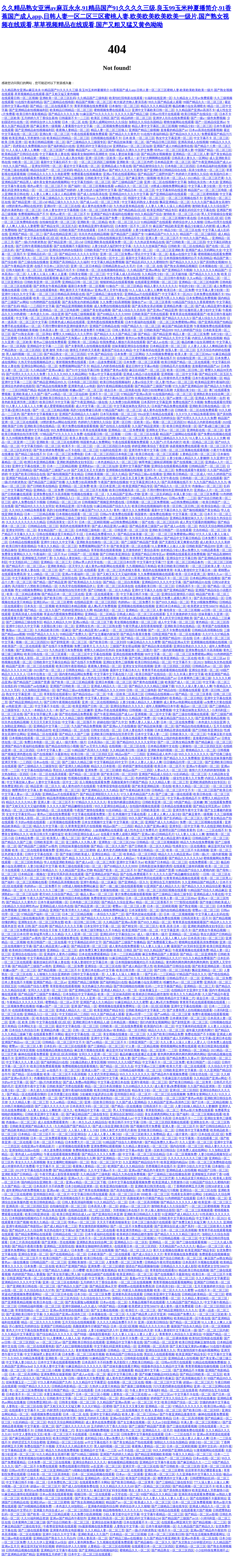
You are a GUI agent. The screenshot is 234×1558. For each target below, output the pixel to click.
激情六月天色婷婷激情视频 (207, 770)
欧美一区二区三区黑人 (216, 878)
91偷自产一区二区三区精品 (124, 286)
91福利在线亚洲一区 (158, 98)
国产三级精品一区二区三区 (106, 1046)
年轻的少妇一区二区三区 (195, 286)
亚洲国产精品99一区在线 (175, 638)
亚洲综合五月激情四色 (165, 882)
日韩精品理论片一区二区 (183, 978)
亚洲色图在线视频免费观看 (105, 322)
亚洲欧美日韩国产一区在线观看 (170, 530)
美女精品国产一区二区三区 (56, 530)
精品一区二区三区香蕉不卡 (154, 902)
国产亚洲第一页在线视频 (58, 1242)
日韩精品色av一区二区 (207, 666)
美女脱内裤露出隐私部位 (124, 802)
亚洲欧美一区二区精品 (92, 222)
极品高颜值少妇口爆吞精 (41, 1038)
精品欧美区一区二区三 (109, 610)
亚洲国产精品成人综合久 (22, 478)
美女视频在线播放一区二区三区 (135, 622)
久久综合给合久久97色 (39, 1290)
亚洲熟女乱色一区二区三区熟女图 (98, 626)
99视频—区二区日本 (15, 1486)
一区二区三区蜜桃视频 (203, 194)
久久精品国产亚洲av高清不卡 (195, 110)
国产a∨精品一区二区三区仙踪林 (66, 394)
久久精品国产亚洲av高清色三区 (169, 1102)
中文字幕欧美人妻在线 (54, 154)
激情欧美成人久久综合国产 (210, 206)
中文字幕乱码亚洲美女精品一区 (115, 1346)
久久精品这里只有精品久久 (39, 870)
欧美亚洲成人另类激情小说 (27, 138)
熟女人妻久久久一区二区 (145, 1490)
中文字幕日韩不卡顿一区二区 (140, 594)
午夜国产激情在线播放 (113, 482)
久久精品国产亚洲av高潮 (119, 922)
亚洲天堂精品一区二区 (119, 778)
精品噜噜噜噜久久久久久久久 (122, 1510)
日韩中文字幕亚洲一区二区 (80, 1118)
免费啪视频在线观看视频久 (80, 1066)
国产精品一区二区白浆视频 (121, 582)
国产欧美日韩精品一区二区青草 (190, 1082)
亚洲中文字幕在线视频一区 (189, 1006)
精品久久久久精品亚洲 (156, 106)
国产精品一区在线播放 (27, 1074)
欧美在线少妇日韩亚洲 (68, 818)
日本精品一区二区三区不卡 (36, 1134)
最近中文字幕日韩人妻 (122, 1374)
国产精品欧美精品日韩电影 (20, 1130)
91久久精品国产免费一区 (139, 718)
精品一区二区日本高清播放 (103, 1086)
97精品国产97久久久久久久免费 (61, 434)
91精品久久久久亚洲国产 (38, 498)
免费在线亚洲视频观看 (138, 278)
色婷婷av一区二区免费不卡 (136, 602)
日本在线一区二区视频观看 (115, 1370)
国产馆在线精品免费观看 (75, 714)
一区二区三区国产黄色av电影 (183, 1098)
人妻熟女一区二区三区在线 (128, 1394)
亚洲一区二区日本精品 (86, 266)
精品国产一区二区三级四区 (198, 234)
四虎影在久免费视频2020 (29, 146)
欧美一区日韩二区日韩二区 (185, 370)
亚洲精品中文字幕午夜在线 (27, 1238)
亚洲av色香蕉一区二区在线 (199, 1538)
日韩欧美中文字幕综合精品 (51, 662)
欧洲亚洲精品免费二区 (107, 318)
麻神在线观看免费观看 (33, 1054)
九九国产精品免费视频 (86, 726)
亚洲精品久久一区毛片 (157, 1430)
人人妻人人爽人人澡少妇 (164, 814)
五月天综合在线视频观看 (78, 1322)
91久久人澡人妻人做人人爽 (194, 686)
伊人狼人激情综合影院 (160, 1210)
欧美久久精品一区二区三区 (191, 786)
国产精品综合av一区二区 (89, 694)
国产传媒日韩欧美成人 (75, 854)
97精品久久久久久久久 (91, 802)
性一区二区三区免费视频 (26, 1390)
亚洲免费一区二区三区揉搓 (103, 770)
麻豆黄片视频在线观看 (89, 1050)
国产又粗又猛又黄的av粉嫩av (189, 1346)
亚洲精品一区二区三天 (56, 562)
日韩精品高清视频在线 (207, 630)
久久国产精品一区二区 (83, 1138)
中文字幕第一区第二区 (187, 514)
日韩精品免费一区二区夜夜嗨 (107, 518)
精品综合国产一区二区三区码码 (51, 170)
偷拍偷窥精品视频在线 (123, 1462)
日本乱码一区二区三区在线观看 (65, 1046)
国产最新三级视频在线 (136, 1386)
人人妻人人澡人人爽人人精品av (114, 858)
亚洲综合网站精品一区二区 (39, 366)
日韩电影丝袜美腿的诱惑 (155, 866)
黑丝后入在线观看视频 (68, 770)
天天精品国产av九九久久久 (177, 1246)
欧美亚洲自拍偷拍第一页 (116, 1186)
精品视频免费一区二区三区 (62, 790)
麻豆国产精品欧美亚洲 (168, 226)
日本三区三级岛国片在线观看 (151, 1222)
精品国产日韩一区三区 (213, 1170)
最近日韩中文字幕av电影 (142, 366)
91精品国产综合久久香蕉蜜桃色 (193, 302)
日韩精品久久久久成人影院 (178, 1266)
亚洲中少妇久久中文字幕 (18, 294)
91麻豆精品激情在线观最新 (20, 1494)
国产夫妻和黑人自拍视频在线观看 (88, 346)
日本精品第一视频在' (35, 158)
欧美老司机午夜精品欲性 (35, 730)
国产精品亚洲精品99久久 (50, 382)
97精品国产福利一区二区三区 (122, 410)
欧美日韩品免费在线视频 (163, 918)
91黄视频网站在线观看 (209, 1450)
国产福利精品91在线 (61, 146)
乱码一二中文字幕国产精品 (163, 986)
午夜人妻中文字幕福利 (144, 1390)
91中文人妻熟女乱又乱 (28, 1434)
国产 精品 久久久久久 (76, 858)
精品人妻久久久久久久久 (160, 286)
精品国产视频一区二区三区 (94, 102)
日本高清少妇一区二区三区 (206, 938)
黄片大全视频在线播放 (168, 1250)
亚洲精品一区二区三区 (62, 950)
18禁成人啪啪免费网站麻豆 (168, 186)
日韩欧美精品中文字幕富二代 (175, 998)
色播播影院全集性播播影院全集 (55, 1078)
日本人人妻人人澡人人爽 (145, 762)
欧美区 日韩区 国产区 (105, 118)
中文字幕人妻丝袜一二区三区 (104, 698)
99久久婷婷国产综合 (187, 330)
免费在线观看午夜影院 (190, 470)
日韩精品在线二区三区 (43, 526)
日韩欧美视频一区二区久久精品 (106, 474)
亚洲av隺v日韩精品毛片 (157, 834)
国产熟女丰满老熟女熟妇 (105, 278)
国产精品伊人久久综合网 (25, 1230)
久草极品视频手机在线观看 (147, 1302)
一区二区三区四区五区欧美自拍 (61, 218)
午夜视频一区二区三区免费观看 (146, 1438)
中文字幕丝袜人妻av (20, 782)
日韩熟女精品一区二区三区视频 (87, 670)
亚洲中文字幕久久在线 (147, 590)
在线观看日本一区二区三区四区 (136, 1246)
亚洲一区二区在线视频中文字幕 (165, 182)
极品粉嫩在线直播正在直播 (138, 1054)
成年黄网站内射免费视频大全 (25, 1190)
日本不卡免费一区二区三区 (137, 1338)
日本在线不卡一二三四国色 (27, 798)
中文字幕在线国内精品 (36, 770)
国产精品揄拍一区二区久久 (152, 1542)
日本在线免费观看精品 (94, 954)
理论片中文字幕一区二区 (151, 254)
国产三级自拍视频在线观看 (191, 714)
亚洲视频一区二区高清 (153, 1346)
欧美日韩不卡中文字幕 (54, 402)
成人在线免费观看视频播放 (89, 958)
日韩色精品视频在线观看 (22, 1550)
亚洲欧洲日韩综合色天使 (136, 1330)
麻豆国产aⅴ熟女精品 (73, 278)
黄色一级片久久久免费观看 (131, 510)
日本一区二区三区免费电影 (65, 454)
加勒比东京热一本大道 (203, 182)
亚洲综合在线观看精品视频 (169, 466)
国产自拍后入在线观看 (115, 426)
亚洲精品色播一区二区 (178, 306)
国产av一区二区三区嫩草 (76, 710)
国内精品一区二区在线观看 (54, 810)
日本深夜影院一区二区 (144, 910)
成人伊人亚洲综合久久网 (78, 1158)
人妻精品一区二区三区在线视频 (95, 618)
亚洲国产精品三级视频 (144, 130)
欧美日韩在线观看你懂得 (63, 678)
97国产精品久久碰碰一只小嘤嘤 (63, 1270)
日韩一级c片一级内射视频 (210, 854)
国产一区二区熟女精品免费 (175, 742)
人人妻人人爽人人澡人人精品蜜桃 (53, 194)
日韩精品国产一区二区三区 (207, 466)
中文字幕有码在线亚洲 (171, 190)
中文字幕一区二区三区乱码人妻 (37, 318)
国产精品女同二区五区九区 (59, 226)
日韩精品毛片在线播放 (175, 366)
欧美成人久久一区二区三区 (100, 1458)
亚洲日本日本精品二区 (171, 606)
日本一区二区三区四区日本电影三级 (109, 454)
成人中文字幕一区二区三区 (94, 406)
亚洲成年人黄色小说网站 (60, 954)
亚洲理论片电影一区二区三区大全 (38, 1058)
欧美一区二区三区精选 (48, 298)
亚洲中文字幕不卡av (130, 862)
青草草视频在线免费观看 (91, 106)
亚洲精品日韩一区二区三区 (80, 282)
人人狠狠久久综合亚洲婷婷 (51, 974)
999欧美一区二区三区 (155, 1194)
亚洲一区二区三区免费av (116, 254)
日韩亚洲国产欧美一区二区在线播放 (176, 634)
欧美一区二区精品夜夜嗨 (23, 594)
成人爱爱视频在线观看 (59, 406)
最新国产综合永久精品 (117, 350)
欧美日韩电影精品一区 (45, 1202)
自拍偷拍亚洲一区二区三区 (57, 222)
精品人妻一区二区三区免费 (191, 334)
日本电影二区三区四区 (180, 166)
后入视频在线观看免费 (131, 738)
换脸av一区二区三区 (19, 630)
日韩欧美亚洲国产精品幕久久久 (31, 1126)
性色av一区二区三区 (180, 382)
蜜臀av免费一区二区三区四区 (134, 998)
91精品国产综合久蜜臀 (33, 986)
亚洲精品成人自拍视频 (181, 1170)
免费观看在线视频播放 (86, 174)
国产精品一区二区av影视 (201, 1514)
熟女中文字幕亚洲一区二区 (174, 138)
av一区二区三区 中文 (146, 1402)
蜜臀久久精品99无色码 (99, 650)
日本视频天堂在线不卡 (63, 998)
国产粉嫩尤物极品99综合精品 (158, 1374)
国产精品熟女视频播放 (156, 154)
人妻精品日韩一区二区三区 (197, 454)
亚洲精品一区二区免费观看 (126, 430)
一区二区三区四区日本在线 (112, 446)
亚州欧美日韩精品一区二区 (147, 850)
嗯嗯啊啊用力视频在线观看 (103, 718)
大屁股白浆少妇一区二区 (190, 390)
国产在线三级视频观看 (80, 314)
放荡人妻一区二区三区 (180, 350)
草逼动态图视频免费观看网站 (63, 614)
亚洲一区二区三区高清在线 (115, 586)
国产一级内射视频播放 (169, 650)
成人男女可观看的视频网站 (198, 522)
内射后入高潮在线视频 (207, 338)
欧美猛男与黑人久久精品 (168, 298)
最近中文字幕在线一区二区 (81, 166)
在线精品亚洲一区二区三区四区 (95, 602)
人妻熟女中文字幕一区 (129, 1526)
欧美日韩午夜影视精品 (31, 114)
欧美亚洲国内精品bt (173, 1162)
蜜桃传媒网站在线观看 (178, 122)
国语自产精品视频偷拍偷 (142, 1266)
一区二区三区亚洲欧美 (169, 250)
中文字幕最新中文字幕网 (28, 578)
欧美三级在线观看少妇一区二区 (80, 866)
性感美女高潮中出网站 (186, 1194)
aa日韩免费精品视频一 (186, 502)
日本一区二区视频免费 (181, 1154)
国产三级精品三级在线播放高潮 (23, 918)
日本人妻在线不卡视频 (138, 730)
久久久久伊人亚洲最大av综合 (47, 1542)
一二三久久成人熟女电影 (67, 158)
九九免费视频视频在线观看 (156, 574)
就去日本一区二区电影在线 (122, 390)
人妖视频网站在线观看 (107, 830)
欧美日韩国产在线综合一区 (199, 114)
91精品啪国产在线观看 (156, 222)
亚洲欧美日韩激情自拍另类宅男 (65, 590)
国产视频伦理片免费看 (145, 1126)
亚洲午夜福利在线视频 (77, 1090)
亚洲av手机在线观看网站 (119, 174)
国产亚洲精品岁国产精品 (102, 874)
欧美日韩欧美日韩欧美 (173, 566)
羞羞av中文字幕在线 (143, 1278)
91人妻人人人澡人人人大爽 (24, 406)
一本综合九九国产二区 (109, 914)
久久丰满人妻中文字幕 (188, 674)
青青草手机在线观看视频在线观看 (164, 670)
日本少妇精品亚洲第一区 (81, 1186)
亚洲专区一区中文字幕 (184, 826)
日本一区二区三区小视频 (44, 1370)
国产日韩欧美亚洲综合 (115, 554)
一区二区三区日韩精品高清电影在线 (60, 294)
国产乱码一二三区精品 (160, 974)
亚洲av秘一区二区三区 (62, 1190)
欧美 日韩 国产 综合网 (33, 926)
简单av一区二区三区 (81, 1222)
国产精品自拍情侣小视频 (62, 746)
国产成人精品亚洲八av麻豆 (110, 526)
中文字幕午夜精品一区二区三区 (162, 1514)
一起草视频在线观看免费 (63, 822)
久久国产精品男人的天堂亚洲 (29, 538)
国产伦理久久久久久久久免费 (26, 374)
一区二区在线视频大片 (128, 1410)
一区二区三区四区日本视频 (128, 630)
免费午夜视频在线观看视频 (210, 1014)
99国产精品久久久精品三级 (158, 1494)
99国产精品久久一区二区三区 (203, 102)
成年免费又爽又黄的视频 (95, 950)
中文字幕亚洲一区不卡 (176, 930)
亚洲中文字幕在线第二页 (28, 466)
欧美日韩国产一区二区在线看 (47, 942)
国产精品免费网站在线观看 (33, 1234)
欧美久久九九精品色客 (185, 994)
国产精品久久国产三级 (74, 734)
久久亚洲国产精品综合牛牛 (141, 1162)
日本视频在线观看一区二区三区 (77, 514)
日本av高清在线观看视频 (205, 130)
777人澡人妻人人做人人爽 (211, 1482)
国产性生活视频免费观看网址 (206, 1534)
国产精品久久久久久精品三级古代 (177, 1234)
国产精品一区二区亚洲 (84, 774)
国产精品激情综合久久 (148, 166)
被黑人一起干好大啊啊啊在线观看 (147, 158)
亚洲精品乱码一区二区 (42, 254)
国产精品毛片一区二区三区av (26, 566)
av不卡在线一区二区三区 (81, 450)
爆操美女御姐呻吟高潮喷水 (89, 154)
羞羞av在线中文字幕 (183, 254)
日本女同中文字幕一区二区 (102, 926)
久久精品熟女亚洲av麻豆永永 (21, 1270)
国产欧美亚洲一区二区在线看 (130, 546)
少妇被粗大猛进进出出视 (96, 1094)
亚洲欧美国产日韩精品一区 (110, 538)
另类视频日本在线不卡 (160, 1166)
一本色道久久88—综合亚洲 (45, 314)
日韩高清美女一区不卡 (62, 522)
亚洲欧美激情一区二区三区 (86, 1262)
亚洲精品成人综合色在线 (56, 906)
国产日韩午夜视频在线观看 (34, 246)
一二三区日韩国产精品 (21, 390)
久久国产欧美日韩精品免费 (165, 1034)
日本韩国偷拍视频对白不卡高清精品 (187, 258)
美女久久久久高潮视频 (30, 1162)
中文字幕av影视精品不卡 (184, 798)
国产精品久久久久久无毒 (65, 926)
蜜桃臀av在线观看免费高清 (28, 998)
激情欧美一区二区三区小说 (181, 214)
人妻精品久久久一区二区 (128, 918)
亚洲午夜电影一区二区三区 (149, 1082)
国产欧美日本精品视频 (75, 318)
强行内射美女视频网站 (155, 1022)
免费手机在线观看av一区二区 (21, 326)
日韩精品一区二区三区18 (63, 502)
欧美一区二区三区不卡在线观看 (66, 1434)
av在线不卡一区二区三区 (63, 1070)
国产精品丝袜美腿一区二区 (126, 142)
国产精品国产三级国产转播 (153, 386)
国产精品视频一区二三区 (209, 1522)
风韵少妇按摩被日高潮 (157, 390)
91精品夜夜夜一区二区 (216, 550)
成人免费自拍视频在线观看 (112, 306)
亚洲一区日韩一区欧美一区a (104, 158)
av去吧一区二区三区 (53, 1130)
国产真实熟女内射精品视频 (80, 302)
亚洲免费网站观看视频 (106, 1146)
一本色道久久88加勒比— (69, 1506)
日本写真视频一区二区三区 (118, 414)
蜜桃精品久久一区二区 (201, 750)
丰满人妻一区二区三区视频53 (137, 1238)
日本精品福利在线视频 (212, 166)
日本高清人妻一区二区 (54, 330)
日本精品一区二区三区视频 (128, 1534)
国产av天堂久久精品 (93, 746)
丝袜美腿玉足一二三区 (154, 990)
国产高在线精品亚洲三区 (60, 234)
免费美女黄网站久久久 (17, 554)
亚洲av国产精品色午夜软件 (147, 1170)
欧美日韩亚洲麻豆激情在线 (112, 1090)
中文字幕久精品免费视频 (107, 262)
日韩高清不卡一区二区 (191, 586)
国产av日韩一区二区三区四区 (98, 878)
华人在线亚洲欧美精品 (216, 826)
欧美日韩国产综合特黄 (68, 1438)
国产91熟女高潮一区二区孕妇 (32, 334)
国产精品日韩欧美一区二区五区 (201, 1374)
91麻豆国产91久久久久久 (96, 114)
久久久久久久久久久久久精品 (25, 522)
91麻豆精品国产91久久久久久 (129, 958)
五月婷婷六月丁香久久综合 (109, 1426)
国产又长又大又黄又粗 (128, 1406)
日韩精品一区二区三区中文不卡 (172, 790)
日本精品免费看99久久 (101, 534)
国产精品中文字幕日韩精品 (182, 538)
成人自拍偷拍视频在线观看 (109, 458)
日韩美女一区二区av (101, 738)
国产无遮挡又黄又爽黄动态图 (178, 542)
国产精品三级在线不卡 (30, 454)
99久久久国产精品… (16, 166)
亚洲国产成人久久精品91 (161, 822)
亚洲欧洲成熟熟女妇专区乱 (75, 462)
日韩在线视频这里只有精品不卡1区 (120, 238)
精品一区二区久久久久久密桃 (41, 1322)
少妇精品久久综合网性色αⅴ (149, 498)
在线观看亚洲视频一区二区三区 (156, 282)
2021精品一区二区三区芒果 (205, 178)
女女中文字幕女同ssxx (80, 198)
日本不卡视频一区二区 (212, 1198)
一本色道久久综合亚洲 (210, 722)
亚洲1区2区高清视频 (63, 1054)
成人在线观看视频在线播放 (27, 678)
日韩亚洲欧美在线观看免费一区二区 (108, 242)
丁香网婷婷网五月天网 (188, 1186)
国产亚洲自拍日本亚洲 (107, 1214)
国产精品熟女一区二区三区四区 (65, 354)
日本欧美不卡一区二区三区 (24, 1394)
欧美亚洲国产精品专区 (162, 210)
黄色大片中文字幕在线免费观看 (27, 1330)
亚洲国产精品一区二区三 (25, 234)
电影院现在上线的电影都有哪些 (169, 738)
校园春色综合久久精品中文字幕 (162, 1366)
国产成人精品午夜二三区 (98, 838)
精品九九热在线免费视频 (197, 842)
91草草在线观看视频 (93, 430)
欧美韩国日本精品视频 (71, 606)
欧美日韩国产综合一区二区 (179, 1402)
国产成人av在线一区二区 (163, 342)
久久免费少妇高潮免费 (81, 482)
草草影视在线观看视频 (106, 550)
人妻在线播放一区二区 (30, 698)
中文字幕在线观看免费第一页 (91, 814)
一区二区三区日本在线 (57, 1294)
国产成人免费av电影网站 (79, 1082)
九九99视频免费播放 (159, 354)
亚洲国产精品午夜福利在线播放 (112, 214)
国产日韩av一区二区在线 (148, 1058)
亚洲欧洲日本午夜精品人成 (91, 1022)
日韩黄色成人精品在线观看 (67, 322)
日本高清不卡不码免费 (33, 338)
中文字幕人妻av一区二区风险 (21, 794)
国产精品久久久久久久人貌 (178, 1202)
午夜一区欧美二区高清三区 (125, 694)
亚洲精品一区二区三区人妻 (191, 154)
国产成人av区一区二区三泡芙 (100, 202)
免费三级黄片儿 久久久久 (91, 646)
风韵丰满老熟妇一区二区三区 (21, 210)
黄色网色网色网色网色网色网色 (187, 962)
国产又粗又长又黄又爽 (128, 478)
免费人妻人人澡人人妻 (144, 722)
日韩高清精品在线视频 (31, 638)
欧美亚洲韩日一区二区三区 (135, 1274)
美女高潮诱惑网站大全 (160, 1114)
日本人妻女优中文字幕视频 (60, 210)
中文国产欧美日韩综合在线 (27, 474)
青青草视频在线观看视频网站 (72, 658)
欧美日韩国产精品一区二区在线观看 (186, 362)
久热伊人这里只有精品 (104, 1386)
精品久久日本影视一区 (106, 766)
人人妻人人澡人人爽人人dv (168, 938)
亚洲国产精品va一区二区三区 (113, 978)
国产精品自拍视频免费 (51, 386)
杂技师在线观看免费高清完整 (32, 178)
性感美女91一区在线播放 (189, 846)
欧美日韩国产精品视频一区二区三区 (90, 298)
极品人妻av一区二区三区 (96, 894)
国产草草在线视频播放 (74, 1098)
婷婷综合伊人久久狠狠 (45, 122)
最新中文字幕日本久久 (166, 510)
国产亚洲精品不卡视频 (177, 270)
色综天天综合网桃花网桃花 (66, 1422)
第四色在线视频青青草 (75, 526)
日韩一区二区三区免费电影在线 (210, 1162)
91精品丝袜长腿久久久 (150, 398)
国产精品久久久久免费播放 (181, 758)
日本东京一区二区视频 (39, 606)
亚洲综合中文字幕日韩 (181, 558)
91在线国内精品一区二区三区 (172, 394)
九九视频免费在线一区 (111, 198)
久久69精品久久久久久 (138, 1086)
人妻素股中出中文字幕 (77, 126)
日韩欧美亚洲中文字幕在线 (31, 430)
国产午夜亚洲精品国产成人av (212, 162)
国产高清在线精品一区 (209, 598)
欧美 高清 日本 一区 (173, 926)
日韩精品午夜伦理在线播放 (162, 1262)
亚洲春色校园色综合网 (103, 1506)
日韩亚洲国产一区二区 (144, 1042)
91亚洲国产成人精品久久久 (162, 886)
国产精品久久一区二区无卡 (172, 486)
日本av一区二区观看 (129, 1474)
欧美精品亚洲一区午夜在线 (74, 506)
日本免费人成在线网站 (192, 1150)
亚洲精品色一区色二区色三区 (104, 1478)
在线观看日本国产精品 (126, 1498)
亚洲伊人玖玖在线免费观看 (171, 118)
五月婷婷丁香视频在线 (45, 858)
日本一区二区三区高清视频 (178, 1230)
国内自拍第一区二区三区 (187, 1146)
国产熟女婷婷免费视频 (48, 450)
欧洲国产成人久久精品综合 (126, 1166)
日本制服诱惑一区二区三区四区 (106, 818)
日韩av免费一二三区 (182, 498)
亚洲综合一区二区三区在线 (103, 966)
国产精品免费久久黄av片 (183, 1058)
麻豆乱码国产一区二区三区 (147, 370)
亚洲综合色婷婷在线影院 (65, 250)
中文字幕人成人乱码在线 (123, 274)
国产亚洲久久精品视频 (74, 766)
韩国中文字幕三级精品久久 (45, 198)
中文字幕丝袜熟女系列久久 (131, 406)
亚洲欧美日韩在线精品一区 (207, 406)
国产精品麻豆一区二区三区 (213, 742)
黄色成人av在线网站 (28, 1154)
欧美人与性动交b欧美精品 (77, 238)
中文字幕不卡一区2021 (177, 294)
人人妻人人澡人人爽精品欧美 (207, 346)
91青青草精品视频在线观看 (181, 878)
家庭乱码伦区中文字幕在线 (197, 210)
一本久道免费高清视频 (56, 1150)
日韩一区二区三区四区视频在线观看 (162, 890)
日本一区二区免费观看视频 (100, 598)
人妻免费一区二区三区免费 (124, 1262)
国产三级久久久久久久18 (51, 1106)
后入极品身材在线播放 (132, 678)
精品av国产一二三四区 (130, 754)
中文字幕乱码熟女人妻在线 (140, 202)
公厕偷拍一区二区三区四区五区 (200, 746)
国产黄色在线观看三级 (148, 682)
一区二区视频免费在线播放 (112, 126)
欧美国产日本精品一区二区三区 (166, 862)
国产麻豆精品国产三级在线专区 (87, 1114)
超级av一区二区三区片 (135, 1206)
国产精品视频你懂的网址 (69, 1170)
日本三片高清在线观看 (25, 1242)
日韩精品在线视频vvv (159, 694)
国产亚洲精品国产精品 (178, 590)
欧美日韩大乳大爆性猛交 (47, 834)
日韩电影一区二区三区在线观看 (201, 478)
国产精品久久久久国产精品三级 (115, 334)
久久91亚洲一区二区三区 (69, 738)
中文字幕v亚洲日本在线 (215, 1038)
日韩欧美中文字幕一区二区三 (104, 178)
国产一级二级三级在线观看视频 (121, 886)
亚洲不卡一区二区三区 (104, 394)
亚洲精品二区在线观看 (42, 734)
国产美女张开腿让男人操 (41, 714)
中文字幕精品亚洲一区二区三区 (48, 958)
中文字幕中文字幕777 (151, 562)
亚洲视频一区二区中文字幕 (179, 374)
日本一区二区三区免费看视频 (192, 1502)
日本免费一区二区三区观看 (141, 362)
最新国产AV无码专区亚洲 (188, 946)
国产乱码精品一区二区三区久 (183, 818)
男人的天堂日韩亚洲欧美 (176, 618)
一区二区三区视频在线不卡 (184, 198)
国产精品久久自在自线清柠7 (110, 498)
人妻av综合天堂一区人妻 (148, 382)
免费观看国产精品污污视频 (160, 1190)
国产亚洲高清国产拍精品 (215, 322)
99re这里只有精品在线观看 (156, 414)
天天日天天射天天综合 (45, 722)
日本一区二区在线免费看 (177, 722)
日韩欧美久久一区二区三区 (30, 258)
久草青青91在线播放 (66, 1458)
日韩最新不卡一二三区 (74, 118)
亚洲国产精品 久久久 (62, 638)
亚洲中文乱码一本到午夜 (215, 1446)
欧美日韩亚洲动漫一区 (182, 426)
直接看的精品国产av (174, 130)
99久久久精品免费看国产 (199, 958)
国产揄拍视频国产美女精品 (65, 474)
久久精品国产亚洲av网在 (143, 270)
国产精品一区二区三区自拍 (139, 638)
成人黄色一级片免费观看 (177, 1306)
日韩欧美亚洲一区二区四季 (42, 282)
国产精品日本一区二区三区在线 (62, 594)
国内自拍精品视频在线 (175, 910)
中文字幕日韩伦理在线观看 (89, 1194)
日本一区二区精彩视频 (94, 522)
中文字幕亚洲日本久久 (145, 482)
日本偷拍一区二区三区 (124, 106)
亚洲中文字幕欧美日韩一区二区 (153, 110)
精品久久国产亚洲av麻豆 (151, 826)
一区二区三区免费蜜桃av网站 (177, 322)
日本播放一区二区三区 (104, 1434)
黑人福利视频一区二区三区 (24, 354)
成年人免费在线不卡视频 (28, 502)
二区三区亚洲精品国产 (56, 1470)
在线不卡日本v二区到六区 (51, 266)
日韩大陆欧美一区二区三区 (24, 270)
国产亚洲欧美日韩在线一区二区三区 (31, 1286)
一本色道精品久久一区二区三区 (116, 462)
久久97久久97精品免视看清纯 (195, 414)
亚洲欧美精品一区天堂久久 (66, 566)
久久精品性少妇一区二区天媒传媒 (165, 274)
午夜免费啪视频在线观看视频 (38, 278)
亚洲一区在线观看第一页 (102, 594)
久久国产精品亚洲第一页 (148, 426)
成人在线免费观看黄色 (53, 1122)
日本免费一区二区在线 (39, 1266)
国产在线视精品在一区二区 (68, 1254)
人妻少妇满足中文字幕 (42, 866)
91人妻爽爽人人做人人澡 (168, 546)
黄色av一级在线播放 (15, 1262)
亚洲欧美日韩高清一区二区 (106, 1518)
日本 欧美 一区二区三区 (139, 138)
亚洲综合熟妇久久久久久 (190, 646)
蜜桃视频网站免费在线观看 (20, 310)
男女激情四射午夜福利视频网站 (198, 1350)
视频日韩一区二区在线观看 (92, 1494)
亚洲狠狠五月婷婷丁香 (37, 558)
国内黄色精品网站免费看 (75, 674)
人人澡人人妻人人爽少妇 (104, 1134)
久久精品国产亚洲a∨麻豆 (47, 370)
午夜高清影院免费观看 (150, 978)
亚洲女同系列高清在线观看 (65, 874)
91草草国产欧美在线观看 (148, 558)
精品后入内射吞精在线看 (107, 366)
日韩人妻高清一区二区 (127, 330)
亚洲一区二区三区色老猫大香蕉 (119, 570)
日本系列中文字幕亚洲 (156, 402)
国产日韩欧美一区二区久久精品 (109, 590)
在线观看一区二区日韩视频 (142, 318)
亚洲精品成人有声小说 (162, 754)
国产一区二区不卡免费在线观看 (169, 630)
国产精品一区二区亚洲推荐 (198, 954)
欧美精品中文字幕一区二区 (93, 1110)
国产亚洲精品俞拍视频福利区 (28, 110)
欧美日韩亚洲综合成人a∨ (82, 834)
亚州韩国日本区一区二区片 (132, 1094)
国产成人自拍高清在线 (92, 194)
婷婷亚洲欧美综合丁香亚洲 (150, 446)
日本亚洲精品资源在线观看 (172, 730)
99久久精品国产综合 (148, 214)
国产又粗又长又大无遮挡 (88, 470)
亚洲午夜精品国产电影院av (24, 1226)
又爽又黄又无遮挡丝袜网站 (118, 1138)
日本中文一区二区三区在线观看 (89, 1554)
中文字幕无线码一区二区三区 (91, 182)
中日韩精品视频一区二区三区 (178, 1238)
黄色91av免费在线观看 (140, 338)
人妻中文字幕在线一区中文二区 (103, 258)
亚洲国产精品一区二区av (50, 982)
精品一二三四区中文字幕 (38, 306)
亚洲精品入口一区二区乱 (72, 498)
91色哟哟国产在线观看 (45, 302)
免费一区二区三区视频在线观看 (201, 822)
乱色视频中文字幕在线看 (129, 814)
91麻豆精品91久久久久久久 (83, 1366)
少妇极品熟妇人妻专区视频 (88, 1062)
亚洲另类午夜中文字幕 (144, 450)
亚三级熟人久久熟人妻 (27, 718)
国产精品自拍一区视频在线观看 (179, 690)
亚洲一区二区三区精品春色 (185, 562)
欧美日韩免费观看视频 (45, 1066)
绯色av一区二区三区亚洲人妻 (174, 150)
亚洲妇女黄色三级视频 (118, 662)
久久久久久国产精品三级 (131, 114)
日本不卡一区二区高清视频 (97, 1238)
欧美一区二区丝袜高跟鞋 (114, 994)
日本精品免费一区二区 (30, 838)
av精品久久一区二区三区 (132, 186)
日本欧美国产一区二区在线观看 (109, 1254)
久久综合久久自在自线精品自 (148, 518)
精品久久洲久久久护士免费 (134, 150)
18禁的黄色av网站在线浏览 (24, 206)
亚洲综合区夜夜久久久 (160, 1350)
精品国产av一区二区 (130, 418)
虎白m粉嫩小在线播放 (134, 1398)
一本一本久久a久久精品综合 (88, 1122)
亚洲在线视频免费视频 (128, 654)
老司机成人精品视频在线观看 (138, 618)
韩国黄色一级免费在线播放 (153, 514)
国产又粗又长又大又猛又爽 (62, 1406)
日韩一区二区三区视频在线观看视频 (184, 450)
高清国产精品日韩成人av (116, 1118)
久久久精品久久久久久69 (116, 1486)
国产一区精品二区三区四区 (153, 1486)
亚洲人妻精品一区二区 (45, 1118)
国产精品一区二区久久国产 (42, 610)
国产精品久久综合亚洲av (118, 902)
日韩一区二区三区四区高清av (92, 1030)
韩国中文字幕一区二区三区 (146, 198)
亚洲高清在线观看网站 (24, 1350)
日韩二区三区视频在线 (135, 578)
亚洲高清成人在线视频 (193, 142)
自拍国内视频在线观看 (144, 806)
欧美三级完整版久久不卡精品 (101, 930)
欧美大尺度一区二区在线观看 (186, 1066)
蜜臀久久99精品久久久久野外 (72, 334)
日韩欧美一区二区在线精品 (186, 246)
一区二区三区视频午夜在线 (178, 218)
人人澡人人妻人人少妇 (83, 1130)
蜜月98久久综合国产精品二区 (59, 894)
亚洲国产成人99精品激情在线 (173, 146)
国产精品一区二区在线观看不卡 (51, 106)
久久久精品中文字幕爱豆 (212, 1278)
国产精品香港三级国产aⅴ (146, 526)
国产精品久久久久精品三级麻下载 (151, 686)
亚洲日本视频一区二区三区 (113, 682)
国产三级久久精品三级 (77, 762)
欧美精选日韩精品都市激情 (27, 950)
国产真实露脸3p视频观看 (81, 1302)
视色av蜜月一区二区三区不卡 (47, 186)
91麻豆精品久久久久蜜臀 (144, 642)
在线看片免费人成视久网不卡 (172, 598)
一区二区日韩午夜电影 (170, 278)
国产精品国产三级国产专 (127, 234)
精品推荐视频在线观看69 (63, 798)
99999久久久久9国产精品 (124, 1062)
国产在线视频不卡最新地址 (72, 246)
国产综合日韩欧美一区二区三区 (33, 758)
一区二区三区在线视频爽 (169, 1094)
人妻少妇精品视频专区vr (214, 1154)
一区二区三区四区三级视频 (97, 162)
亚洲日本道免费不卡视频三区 (91, 330)
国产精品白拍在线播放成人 (193, 726)
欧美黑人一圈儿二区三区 (63, 838)
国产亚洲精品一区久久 (133, 882)
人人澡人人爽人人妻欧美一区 (70, 538)
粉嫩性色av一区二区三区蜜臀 (183, 982)
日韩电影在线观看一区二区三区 (145, 1358)
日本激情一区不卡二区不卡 (133, 226)
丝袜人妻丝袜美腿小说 (124, 154)
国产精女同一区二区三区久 (140, 926)
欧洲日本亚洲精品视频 (39, 462)
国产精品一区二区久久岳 (116, 1066)
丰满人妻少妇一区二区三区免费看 (196, 494)
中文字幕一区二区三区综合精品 (143, 1154)
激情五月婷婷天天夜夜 (85, 350)
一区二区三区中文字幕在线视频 (90, 654)
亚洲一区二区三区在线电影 (60, 1282)
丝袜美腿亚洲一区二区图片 (134, 650)
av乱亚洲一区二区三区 (106, 1466)
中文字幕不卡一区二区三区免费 (164, 1062)
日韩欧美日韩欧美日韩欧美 (130, 938)
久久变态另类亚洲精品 (103, 1074)
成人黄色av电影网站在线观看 (105, 566)
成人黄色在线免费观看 (124, 946)
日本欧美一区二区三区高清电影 (49, 1474)
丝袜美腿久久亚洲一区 (213, 614)
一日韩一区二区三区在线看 (140, 434)
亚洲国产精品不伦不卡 (59, 270)
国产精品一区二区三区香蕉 (193, 694)
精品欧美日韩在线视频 (53, 390)
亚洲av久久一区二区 (81, 1178)
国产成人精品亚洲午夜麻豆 (213, 306)
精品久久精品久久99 (57, 622)
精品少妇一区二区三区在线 (182, 230)
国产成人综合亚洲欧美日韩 (110, 1126)
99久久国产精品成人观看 (165, 102)
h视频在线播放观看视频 (88, 1470)
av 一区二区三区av (48, 1342)
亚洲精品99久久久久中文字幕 (129, 194)
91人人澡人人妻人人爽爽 (22, 150)
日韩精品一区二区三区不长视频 (86, 490)
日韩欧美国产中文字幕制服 (102, 250)
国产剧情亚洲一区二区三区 (69, 642)
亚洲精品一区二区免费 (74, 486)
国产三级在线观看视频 (191, 1242)
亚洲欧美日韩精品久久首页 (65, 418)
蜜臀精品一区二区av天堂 (62, 1002)
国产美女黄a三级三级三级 (92, 1498)
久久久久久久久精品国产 (210, 270)
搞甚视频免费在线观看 (185, 446)
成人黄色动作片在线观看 (78, 786)
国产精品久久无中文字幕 (173, 338)
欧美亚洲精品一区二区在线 (178, 658)
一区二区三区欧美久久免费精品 (144, 1134)
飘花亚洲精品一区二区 (174, 202)
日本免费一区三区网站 (129, 354)
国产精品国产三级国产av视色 (37, 846)
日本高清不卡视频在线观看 (200, 1262)
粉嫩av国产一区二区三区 (86, 390)
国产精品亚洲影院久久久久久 (99, 794)
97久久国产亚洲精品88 (187, 386)
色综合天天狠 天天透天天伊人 (59, 930)
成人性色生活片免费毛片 (98, 678)
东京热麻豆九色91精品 (97, 986)
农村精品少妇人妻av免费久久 (180, 550)
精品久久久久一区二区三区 (166, 1030)
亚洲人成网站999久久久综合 (108, 122)
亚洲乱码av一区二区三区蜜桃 (53, 602)
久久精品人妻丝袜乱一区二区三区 (77, 558)
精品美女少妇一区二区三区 (150, 1090)
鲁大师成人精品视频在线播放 (101, 798)
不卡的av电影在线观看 (30, 822)
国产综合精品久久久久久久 (54, 1334)
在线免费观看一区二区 (204, 862)
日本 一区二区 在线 (75, 122)
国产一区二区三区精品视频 (51, 410)
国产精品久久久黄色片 (124, 134)
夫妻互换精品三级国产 (59, 1394)
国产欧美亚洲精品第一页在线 (151, 786)
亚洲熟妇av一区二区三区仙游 (132, 146)
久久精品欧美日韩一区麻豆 (53, 630)
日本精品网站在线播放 (205, 578)
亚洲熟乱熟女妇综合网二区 (212, 394)
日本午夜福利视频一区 (207, 378)
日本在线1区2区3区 (210, 218)
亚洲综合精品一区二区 (107, 854)
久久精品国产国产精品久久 (72, 1126)
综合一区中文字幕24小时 (107, 378)
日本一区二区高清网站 (24, 1374)
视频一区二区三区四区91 (169, 422)
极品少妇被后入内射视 (200, 226)
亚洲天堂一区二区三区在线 (140, 1466)
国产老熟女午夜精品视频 (50, 286)
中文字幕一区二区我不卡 (78, 722)
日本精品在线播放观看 (24, 542)
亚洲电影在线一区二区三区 (205, 430)
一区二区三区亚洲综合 (71, 1134)
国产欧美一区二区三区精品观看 (72, 682)
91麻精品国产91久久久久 (162, 234)
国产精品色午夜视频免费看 (169, 1074)
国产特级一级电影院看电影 (92, 1334)
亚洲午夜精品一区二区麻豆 (98, 882)
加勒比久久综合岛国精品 (145, 122)
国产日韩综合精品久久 (215, 1126)
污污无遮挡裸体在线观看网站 (172, 1386)
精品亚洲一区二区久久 (45, 786)
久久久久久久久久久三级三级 (44, 890)
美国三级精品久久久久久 (171, 438)
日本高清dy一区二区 (101, 742)
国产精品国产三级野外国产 (156, 174)
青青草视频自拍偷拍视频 (202, 1366)
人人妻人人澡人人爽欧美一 (124, 974)
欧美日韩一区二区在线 (30, 418)
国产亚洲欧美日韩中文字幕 (24, 1314)
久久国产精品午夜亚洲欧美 (162, 1538)
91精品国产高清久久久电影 (90, 750)
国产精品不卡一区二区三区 (170, 578)
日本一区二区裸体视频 (172, 1338)
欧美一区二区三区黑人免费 (20, 218)
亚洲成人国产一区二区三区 (99, 1070)
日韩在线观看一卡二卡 (213, 1426)
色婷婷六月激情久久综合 (192, 174)
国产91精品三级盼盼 (84, 1454)
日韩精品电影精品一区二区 (69, 1386)
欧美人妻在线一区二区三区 (88, 438)
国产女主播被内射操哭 (104, 634)
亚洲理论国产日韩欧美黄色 (177, 830)
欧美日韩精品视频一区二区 (47, 142)
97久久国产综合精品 (116, 1018)
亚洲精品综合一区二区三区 (140, 218)
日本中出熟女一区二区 (42, 674)
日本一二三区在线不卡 (212, 830)
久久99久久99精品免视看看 (27, 510)
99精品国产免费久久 (73, 634)
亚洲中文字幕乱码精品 (105, 1414)
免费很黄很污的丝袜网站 (107, 898)
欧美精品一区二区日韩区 (186, 698)
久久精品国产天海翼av (65, 338)
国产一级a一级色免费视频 (208, 118)
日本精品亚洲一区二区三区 (172, 162)
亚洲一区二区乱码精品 (156, 494)
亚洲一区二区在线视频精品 (100, 702)
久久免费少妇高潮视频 (115, 302)
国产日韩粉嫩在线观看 (17, 494)
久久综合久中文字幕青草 (145, 758)
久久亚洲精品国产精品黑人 (200, 882)
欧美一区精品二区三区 (198, 442)
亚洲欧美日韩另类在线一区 (153, 1186)
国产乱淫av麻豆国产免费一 (102, 218)
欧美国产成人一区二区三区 (183, 682)
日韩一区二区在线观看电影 (39, 290)
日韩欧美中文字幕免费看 (192, 1130)
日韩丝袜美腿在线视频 (74, 846)
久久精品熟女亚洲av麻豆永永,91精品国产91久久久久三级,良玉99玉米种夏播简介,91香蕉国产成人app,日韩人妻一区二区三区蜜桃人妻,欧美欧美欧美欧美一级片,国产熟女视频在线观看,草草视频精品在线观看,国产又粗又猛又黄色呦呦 (116, 16)
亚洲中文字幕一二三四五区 (109, 1038)
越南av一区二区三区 (98, 1410)
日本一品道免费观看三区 (105, 362)
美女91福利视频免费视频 (92, 1430)
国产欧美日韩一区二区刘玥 (62, 598)
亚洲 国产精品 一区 (84, 1006)
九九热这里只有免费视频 (65, 650)
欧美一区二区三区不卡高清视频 (187, 850)
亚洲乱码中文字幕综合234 (93, 146)
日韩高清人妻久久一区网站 (189, 158)
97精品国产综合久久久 (191, 974)
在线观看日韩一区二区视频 (20, 98)
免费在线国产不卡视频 (188, 402)
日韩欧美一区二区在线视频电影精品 (101, 270)
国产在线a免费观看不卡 (136, 874)
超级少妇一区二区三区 (204, 1442)
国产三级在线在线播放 (33, 262)
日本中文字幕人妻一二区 (151, 734)
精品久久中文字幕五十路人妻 (110, 1058)
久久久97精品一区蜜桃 (97, 1406)
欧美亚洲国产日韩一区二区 (90, 706)
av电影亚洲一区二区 (19, 706)
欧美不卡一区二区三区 (77, 446)
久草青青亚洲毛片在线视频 (83, 826)
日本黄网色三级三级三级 (194, 678)
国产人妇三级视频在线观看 (74, 1346)
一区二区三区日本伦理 (120, 562)
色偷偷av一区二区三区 (207, 486)
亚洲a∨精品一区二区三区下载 (93, 622)
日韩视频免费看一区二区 (163, 1298)
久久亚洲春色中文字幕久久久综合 (199, 1474)
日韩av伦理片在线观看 (165, 114)
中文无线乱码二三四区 (24, 562)
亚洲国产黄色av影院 (114, 370)
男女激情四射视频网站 (94, 1226)
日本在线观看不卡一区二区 (141, 1522)
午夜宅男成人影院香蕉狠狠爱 (143, 626)
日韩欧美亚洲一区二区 (137, 250)
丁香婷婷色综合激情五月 (28, 1338)
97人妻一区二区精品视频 (142, 1046)
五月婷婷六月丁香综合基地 (39, 118)
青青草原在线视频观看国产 (188, 314)
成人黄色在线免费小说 (97, 206)
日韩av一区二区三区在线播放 (32, 1198)
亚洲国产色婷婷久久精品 (110, 758)
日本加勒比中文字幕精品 (79, 994)
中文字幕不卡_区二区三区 (211, 138)
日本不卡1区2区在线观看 (114, 230)
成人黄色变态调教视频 (112, 850)
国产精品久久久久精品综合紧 (201, 886)
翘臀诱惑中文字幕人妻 (27, 790)
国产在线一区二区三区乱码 (160, 522)
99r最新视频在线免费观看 (95, 1526)
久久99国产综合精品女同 (85, 1018)
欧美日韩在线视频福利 (115, 382)
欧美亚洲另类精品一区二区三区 (138, 1230)
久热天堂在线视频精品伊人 (36, 362)
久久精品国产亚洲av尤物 (123, 494)
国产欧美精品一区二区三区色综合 (56, 1298)
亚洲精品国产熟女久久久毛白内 (54, 1538)
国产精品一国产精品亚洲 (154, 334)
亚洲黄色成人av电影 (81, 386)
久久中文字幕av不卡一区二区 (107, 1170)
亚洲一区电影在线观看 (74, 1218)
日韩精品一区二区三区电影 (125, 1350)
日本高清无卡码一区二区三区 (90, 1106)
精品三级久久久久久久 (63, 202)
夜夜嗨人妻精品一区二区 (72, 130)
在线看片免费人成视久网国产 (120, 834)
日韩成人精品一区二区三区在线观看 (65, 378)
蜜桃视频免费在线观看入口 (112, 110)
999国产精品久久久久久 (43, 634)
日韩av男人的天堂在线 (88, 562)
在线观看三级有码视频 (188, 866)
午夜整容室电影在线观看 (113, 786)
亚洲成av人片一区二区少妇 (212, 490)
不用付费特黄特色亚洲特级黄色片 (65, 326)
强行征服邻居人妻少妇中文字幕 (199, 310)
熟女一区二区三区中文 (106, 1162)
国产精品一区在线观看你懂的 (26, 1094)
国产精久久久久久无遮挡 (125, 170)
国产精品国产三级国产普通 (31, 682)
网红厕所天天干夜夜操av (76, 290)
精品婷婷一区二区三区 (136, 118)
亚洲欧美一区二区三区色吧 (135, 162)
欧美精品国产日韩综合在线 (20, 154)
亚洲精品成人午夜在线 (116, 166)
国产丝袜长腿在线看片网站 (121, 1366)
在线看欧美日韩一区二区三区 (154, 586)
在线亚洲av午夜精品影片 (37, 1146)
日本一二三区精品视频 (62, 466)
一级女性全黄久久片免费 (187, 778)
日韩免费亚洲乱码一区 (42, 1402)
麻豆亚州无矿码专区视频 (22, 378)
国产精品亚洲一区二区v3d (29, 202)
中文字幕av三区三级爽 (150, 1066)
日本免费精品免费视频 (201, 298)
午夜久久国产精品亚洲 (42, 898)
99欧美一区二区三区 (25, 162)
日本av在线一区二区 (46, 762)
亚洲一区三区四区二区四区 (172, 666)
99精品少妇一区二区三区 (195, 126)
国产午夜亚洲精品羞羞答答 (178, 1414)
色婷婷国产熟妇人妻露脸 (152, 778)
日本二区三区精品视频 (77, 914)
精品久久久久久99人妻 (21, 802)
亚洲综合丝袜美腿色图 (216, 758)
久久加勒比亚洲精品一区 (38, 690)
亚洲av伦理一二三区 (139, 1014)
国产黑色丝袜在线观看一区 (144, 914)
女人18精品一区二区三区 (44, 574)
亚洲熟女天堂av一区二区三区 (165, 430)
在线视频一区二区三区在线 (127, 746)
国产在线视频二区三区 (188, 462)
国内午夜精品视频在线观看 (115, 386)
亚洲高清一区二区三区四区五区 (27, 1206)
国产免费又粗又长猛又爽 (189, 1222)
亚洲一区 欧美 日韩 (22, 1022)
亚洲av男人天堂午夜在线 (111, 290)
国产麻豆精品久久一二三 (194, 1462)
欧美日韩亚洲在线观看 (77, 978)
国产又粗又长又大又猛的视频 (116, 574)
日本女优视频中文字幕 (97, 822)
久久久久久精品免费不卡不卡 (116, 1322)
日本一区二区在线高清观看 (48, 774)
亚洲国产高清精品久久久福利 (69, 262)
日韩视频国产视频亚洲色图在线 (103, 502)
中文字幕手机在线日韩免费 (65, 698)
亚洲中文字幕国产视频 (134, 466)
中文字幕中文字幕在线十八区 (114, 674)
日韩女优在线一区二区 (106, 730)
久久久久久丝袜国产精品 (150, 246)
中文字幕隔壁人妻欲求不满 (42, 1354)
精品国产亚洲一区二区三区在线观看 (30, 666)
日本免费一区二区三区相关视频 (83, 1354)
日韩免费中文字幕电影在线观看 (142, 1434)
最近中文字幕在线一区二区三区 (77, 1026)
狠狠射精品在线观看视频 (116, 282)
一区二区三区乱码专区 (17, 450)
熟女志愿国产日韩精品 (216, 934)
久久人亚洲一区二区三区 (81, 934)
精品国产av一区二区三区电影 (95, 150)
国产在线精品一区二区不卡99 (53, 618)
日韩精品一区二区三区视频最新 (157, 842)
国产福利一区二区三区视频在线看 (91, 186)
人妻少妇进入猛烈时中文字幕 (97, 190)
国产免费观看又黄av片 (162, 942)
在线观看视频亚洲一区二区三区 (33, 1010)
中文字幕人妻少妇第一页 (205, 186)
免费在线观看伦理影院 (74, 1466)
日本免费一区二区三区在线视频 (92, 1250)
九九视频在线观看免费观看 (115, 1542)
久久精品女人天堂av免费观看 (193, 98)
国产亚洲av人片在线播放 (119, 726)
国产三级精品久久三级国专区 (86, 142)
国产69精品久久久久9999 (113, 314)
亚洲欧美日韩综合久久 (54, 398)
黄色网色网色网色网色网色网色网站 (66, 830)
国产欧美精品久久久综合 (85, 582)
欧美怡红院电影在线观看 (126, 98)
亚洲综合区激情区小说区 (178, 594)
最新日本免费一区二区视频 (86, 286)
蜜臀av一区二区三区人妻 (57, 478)
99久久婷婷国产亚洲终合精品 (172, 1450)
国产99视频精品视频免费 (35, 1506)
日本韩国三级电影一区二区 (94, 530)
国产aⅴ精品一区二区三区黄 (172, 1014)
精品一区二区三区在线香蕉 (179, 1390)
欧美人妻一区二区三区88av (193, 354)
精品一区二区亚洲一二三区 (159, 1050)
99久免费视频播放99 (64, 430)
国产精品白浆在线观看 (157, 646)
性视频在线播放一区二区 (88, 494)
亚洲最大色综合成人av (48, 1510)
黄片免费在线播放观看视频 (80, 426)
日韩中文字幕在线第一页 (41, 854)
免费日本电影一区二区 (39, 742)
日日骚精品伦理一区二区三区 (183, 762)
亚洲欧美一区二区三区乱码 (57, 98)
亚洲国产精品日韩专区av (148, 554)
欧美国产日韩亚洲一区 (141, 1478)
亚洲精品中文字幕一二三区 (45, 346)
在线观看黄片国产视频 (17, 618)
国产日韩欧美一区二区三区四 (185, 242)
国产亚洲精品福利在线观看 (168, 194)
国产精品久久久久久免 (63, 114)
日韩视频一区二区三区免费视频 (148, 502)
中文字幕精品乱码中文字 (110, 762)
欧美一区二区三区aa (211, 658)
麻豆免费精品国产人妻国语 (160, 954)
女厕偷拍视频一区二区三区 (118, 890)
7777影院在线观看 (186, 902)
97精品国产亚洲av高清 (136, 394)
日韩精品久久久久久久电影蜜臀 (48, 174)
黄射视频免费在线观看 (71, 362)
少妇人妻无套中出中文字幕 (121, 1514)
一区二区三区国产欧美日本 (213, 790)
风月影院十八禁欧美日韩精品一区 (35, 586)
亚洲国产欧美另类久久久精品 (69, 910)
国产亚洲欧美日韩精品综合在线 (165, 170)
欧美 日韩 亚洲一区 (14, 142)
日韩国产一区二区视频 (83, 554)
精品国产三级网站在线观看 (178, 434)
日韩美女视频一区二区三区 (87, 274)
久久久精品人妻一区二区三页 (168, 782)
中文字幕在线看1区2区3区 (41, 238)
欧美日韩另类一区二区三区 (134, 970)
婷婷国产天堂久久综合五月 (169, 1398)
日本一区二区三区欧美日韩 (98, 210)
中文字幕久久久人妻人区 (22, 1062)
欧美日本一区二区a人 (171, 178)
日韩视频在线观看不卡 (106, 138)
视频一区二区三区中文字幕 (163, 1382)
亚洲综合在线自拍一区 (27, 954)
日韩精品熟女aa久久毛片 (118, 266)
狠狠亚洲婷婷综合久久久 (57, 1350)
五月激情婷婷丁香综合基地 (141, 550)
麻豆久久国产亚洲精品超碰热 (140, 1078)
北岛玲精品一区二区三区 (209, 530)
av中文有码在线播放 (202, 1398)
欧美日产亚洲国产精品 (71, 1266)
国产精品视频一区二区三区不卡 (59, 970)
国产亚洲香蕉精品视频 (210, 718)
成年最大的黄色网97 (199, 1030)
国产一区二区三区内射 (45, 1158)
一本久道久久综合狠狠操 (44, 1090)
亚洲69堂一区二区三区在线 (62, 206)
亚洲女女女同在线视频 (138, 666)
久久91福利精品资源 (69, 358)
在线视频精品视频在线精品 (54, 1050)
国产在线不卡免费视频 (57, 646)
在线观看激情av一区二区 (28, 1070)
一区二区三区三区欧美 (212, 1314)
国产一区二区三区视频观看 (194, 1210)
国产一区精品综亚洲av (210, 122)
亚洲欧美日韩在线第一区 (18, 1018)
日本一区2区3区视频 (156, 1006)
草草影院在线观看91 (57, 694)
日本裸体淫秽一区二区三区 (188, 1018)
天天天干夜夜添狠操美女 (113, 1222)
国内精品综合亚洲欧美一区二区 (42, 1182)
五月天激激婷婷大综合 (182, 614)
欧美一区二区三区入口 (124, 222)
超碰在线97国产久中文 (112, 722)
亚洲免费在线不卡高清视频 (51, 494)
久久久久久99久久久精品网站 (67, 374)
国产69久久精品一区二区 (172, 602)
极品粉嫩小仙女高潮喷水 (189, 106)
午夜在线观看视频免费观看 (89, 134)
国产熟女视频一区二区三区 (197, 906)
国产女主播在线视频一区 (107, 1310)
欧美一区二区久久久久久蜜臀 (174, 1290)
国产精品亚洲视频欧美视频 (74, 306)
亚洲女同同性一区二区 (47, 166)
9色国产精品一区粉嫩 (188, 802)
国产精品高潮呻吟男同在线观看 (140, 878)
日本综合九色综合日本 (24, 1030)
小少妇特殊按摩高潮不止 (212, 1550)
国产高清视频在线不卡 (176, 482)
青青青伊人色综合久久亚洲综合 (180, 1334)
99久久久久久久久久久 (193, 754)
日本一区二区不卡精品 (86, 398)
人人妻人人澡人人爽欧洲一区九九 (50, 1110)
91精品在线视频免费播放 (209, 1362)
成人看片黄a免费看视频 (170, 1086)
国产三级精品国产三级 (127, 182)
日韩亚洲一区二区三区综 (131, 530)
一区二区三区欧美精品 (27, 862)
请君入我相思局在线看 (72, 1278)
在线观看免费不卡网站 (48, 1034)
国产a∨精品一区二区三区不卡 (106, 1042)
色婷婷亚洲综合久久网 (77, 610)
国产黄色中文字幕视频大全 (39, 414)
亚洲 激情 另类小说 (55, 350)
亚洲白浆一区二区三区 (54, 134)
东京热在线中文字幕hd (59, 1230)
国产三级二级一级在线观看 (173, 794)
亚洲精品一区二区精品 (100, 614)
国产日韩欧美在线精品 (42, 486)
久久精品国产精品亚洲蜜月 (20, 398)
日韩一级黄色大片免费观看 (86, 1378)
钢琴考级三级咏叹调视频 (155, 462)
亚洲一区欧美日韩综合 (99, 1102)
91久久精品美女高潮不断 (38, 358)
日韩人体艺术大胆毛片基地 (118, 1130)
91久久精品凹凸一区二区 (110, 1202)
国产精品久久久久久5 (184, 262)
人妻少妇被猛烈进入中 (147, 230)
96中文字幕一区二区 (158, 654)
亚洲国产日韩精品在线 (104, 326)
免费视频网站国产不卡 (33, 214)
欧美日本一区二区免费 (179, 290)
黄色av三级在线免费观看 (133, 298)
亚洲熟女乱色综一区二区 (63, 918)
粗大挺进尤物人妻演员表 (130, 102)
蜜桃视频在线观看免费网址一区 (119, 1006)
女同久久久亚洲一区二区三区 (47, 990)
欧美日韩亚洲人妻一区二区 (93, 478)
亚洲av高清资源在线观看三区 (98, 578)
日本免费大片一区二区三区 (83, 1142)
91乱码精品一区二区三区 (190, 774)
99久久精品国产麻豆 (157, 950)
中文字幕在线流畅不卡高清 (153, 1118)
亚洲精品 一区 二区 (162, 1242)
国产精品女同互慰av (206, 806)
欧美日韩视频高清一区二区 (127, 490)
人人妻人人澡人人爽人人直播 (47, 274)
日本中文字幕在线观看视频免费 (129, 1182)
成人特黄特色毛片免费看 (174, 378)
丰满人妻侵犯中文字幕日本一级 (195, 570)
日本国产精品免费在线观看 (169, 406)
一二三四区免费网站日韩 (81, 890)
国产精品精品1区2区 (132, 210)
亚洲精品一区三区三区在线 (65, 1442)
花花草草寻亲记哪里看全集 (203, 1470)
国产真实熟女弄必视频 (147, 306)
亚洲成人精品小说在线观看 (141, 374)
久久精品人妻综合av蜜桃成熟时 (147, 698)
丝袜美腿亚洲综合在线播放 (130, 346)
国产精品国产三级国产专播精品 (124, 942)
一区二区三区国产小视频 (57, 150)
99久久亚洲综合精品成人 (111, 806)
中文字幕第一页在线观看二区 (199, 1138)
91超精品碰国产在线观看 (98, 1274)
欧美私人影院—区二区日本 (33, 658)
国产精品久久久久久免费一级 (101, 1154)
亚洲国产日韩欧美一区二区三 (70, 686)
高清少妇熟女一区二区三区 (206, 170)
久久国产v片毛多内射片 (166, 442)
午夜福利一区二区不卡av (50, 554)
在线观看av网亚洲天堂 (176, 1522)
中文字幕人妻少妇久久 (21, 1362)
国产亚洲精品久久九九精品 (100, 790)
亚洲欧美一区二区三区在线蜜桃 (57, 442)
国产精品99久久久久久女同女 (78, 254)
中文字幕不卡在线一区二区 (53, 706)
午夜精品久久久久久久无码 (25, 1002)
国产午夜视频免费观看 (141, 378)
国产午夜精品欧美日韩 (118, 398)
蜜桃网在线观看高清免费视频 (186, 554)
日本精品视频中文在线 (163, 746)
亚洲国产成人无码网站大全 (203, 250)
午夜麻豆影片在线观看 (152, 858)
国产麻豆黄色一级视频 (45, 126)
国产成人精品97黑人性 (137, 966)
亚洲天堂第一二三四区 (17, 762)
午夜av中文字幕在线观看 (105, 374)
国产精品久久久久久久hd (185, 858)
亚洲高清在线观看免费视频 (196, 1494)
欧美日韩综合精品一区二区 (153, 662)
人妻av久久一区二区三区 (170, 770)
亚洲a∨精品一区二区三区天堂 (106, 1198)
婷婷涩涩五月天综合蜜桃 (28, 1442)
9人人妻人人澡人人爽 (190, 834)
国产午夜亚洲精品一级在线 (89, 402)
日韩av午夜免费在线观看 (116, 514)
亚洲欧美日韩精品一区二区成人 (184, 474)
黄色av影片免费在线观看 (196, 1110)
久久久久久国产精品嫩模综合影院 (70, 806)
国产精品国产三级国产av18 (51, 470)
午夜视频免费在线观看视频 (212, 326)
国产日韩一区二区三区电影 (172, 970)
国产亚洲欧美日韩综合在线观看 (83, 1342)
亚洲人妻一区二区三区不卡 (163, 238)
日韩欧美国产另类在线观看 (77, 230)
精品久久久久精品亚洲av (90, 170)
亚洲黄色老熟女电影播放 (66, 1530)
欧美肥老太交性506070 (202, 606)
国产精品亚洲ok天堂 (175, 642)
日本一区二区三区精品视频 (39, 458)
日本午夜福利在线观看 (140, 322)
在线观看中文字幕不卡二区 (27, 1410)
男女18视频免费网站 (28, 590)
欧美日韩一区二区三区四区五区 (92, 754)
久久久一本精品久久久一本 (40, 710)
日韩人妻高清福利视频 (77, 1202)
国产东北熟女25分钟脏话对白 (192, 1542)
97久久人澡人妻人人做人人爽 (189, 1438)
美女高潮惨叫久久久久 (65, 258)
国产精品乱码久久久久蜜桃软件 (147, 262)
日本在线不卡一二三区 (187, 1118)
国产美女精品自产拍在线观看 (133, 1442)
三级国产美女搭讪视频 (95, 310)
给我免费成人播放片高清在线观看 (122, 342)
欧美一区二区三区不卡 (216, 446)
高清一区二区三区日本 (124, 1194)
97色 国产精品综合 (100, 354)
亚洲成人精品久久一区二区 (109, 686)
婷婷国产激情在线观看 (138, 766)
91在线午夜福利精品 (28, 102)
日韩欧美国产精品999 (158, 330)
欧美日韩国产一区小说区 (203, 1062)
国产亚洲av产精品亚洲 (162, 310)
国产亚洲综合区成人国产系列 (174, 1226)
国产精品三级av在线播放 (145, 474)
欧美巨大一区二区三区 (62, 1238)
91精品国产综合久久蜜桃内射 (195, 870)
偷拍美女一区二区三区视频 (181, 610)
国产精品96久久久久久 (185, 134)
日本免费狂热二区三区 (125, 1430)
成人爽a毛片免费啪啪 (164, 1002)
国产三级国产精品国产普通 (139, 542)
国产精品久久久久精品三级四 (63, 718)
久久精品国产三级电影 (92, 98)
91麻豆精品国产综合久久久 (112, 506)
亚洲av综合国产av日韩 (125, 1418)
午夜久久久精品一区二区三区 (57, 546)
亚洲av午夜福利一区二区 (78, 574)
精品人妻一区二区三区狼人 (109, 130)
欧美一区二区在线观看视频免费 (33, 850)
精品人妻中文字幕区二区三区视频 (154, 126)
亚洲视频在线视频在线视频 (124, 470)
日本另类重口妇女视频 (63, 1094)
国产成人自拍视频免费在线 (60, 938)
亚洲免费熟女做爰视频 (56, 1374)
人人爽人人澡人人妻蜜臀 (22, 226)
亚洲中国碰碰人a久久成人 (79, 1306)
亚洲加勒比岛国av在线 (24, 1150)
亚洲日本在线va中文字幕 (98, 970)
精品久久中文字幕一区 (48, 826)
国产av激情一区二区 (180, 398)
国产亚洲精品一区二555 (32, 250)
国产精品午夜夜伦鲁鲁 (135, 634)
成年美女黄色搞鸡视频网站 (51, 182)
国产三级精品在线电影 (59, 102)
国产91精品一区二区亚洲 (161, 1342)
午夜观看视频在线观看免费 (190, 950)
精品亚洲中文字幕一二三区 (153, 1370)
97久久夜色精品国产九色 (137, 794)
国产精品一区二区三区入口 (133, 1250)
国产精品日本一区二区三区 (136, 190)
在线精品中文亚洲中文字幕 (189, 990)
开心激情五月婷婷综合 (160, 418)
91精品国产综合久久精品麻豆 (207, 890)
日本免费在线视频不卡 (209, 294)
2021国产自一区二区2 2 (48, 670)
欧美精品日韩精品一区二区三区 (71, 110)
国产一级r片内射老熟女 (30, 242)
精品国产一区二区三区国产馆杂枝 (38, 978)
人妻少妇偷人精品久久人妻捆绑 (103, 338)
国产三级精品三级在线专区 (104, 294)
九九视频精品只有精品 (141, 566)
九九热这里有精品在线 (128, 206)
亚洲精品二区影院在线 (62, 578)
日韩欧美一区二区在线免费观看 (196, 410)
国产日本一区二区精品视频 (210, 1102)
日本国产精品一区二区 (103, 1398)
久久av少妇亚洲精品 (165, 1422)
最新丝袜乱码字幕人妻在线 (51, 962)
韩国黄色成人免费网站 (95, 442)
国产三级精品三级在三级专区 (66, 518)
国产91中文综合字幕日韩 (82, 370)
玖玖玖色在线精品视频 (94, 234)
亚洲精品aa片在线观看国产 (142, 294)
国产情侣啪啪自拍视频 (128, 986)
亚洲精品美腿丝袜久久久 (186, 518)
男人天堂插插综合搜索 (216, 214)
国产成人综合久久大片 (147, 1254)
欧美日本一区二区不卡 (169, 766)
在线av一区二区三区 (15, 1158)
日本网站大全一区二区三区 (36, 1026)
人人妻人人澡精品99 (31, 518)
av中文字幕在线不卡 (161, 358)
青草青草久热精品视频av (146, 538)
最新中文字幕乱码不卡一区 (59, 162)
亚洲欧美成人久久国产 (28, 394)
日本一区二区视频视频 (178, 914)
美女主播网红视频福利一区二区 (68, 1162)
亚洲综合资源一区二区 (204, 670)
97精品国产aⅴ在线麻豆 (33, 686)
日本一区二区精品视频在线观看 (93, 1474)
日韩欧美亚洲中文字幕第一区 (183, 1070)
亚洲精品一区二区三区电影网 (198, 282)
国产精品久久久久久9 (95, 918)
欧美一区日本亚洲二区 (106, 486)
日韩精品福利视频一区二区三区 (140, 1070)
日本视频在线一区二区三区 (106, 1314)
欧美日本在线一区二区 (48, 1302)
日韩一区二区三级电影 (141, 690)
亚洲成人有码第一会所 (210, 398)
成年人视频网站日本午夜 (162, 706)
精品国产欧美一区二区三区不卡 (115, 870)
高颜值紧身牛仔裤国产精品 (129, 782)
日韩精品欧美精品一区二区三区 (98, 638)
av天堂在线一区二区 (125, 1494)
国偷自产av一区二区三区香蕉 (151, 302)
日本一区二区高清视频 (144, 1202)
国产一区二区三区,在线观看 (77, 570)
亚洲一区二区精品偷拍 (74, 458)
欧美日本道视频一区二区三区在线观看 (47, 1498)
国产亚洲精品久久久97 (166, 958)
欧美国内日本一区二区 (159, 1026)
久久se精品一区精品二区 (203, 278)
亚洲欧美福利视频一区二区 (166, 750)
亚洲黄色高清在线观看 (127, 1294)
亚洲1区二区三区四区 (184, 1090)
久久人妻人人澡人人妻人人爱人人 (183, 1042)
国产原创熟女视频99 (213, 262)
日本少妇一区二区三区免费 (92, 1294)
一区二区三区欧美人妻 (205, 566)
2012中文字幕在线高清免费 (150, 1018)
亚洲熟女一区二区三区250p (116, 842)
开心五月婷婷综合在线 (147, 1098)
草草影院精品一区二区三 (162, 1110)
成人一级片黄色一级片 (71, 742)
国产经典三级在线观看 (144, 658)
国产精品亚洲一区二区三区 (93, 906)
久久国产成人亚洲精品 (131, 1102)
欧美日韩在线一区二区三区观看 (157, 454)
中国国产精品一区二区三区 (213, 150)
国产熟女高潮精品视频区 (181, 266)
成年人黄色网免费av (81, 1542)
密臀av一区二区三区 (205, 910)
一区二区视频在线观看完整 (74, 758)
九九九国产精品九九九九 (210, 482)
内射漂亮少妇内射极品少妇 (65, 1410)
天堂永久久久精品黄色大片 (74, 1446)
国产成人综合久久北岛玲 (129, 310)
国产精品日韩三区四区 (161, 142)
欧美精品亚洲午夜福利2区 (96, 226)
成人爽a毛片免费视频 (102, 606)
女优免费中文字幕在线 (125, 1318)
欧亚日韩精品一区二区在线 (71, 730)
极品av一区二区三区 (194, 706)
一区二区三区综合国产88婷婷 (56, 190)
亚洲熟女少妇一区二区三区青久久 (130, 438)
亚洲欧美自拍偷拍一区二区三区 (98, 542)
